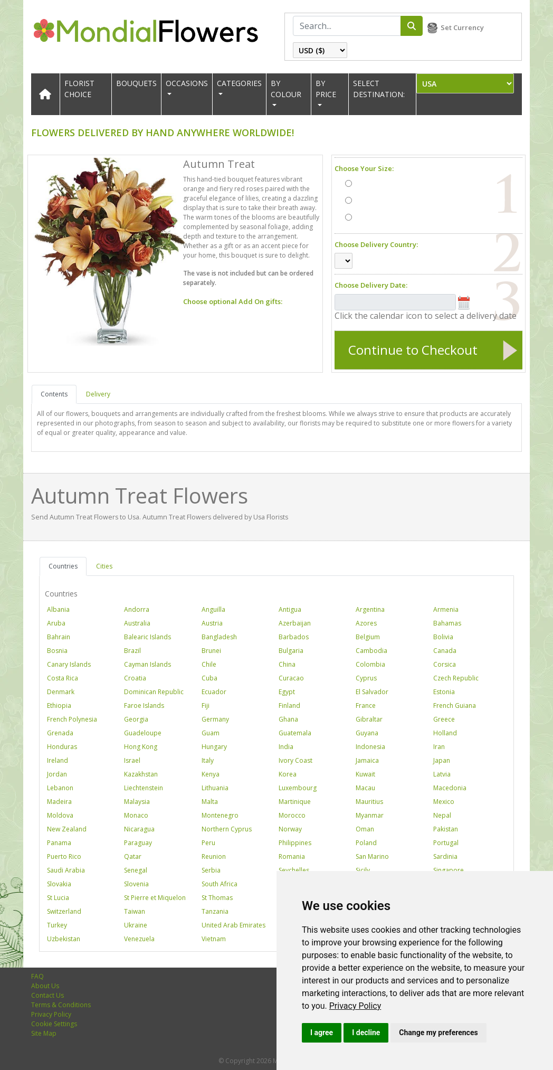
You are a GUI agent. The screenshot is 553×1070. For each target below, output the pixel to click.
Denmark (60, 691)
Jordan (57, 774)
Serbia (211, 870)
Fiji (205, 705)
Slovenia (136, 883)
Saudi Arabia (66, 870)
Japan (441, 760)
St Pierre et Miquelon (155, 897)
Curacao (291, 678)
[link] (355, 1006)
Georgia (136, 719)
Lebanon (60, 787)
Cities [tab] (104, 566)
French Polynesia (72, 719)
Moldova (60, 815)
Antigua (290, 609)
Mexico (443, 801)
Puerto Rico (64, 856)
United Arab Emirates (233, 925)
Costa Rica (62, 678)
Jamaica (367, 760)
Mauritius (369, 801)
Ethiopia (59, 705)
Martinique (295, 801)
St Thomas (217, 897)
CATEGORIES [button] (239, 83)
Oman (365, 829)
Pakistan (445, 829)
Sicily (363, 870)
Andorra (136, 609)
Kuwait (365, 774)
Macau (365, 787)
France (366, 705)
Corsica (444, 664)
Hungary (214, 746)
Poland (366, 842)
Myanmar (370, 815)
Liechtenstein (143, 787)
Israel (132, 760)
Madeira (59, 801)
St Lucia (58, 897)
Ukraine (135, 925)
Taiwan (134, 911)
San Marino (372, 856)
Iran (439, 746)
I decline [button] (366, 1032)
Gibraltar (369, 719)
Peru (208, 842)
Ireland (57, 760)
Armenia (446, 609)
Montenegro (220, 815)
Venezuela (139, 938)
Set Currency (462, 27)
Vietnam (214, 938)
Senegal (135, 870)
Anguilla (213, 609)
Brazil (132, 650)
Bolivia (443, 636)
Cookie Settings (54, 1023)
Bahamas (447, 623)
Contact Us (47, 995)
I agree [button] (321, 1032)
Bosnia (57, 650)
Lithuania (215, 787)
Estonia (444, 691)
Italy (208, 760)
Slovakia (59, 883)
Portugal (446, 842)
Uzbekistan (63, 938)
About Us (45, 985)
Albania (58, 609)
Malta (210, 801)
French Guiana (454, 705)
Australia (137, 623)
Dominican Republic (154, 691)
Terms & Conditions (61, 1004)
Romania (292, 856)
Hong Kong (140, 746)
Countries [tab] (63, 566)
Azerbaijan (295, 623)
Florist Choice (79, 88)
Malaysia (137, 801)
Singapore (448, 870)
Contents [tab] (54, 394)
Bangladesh (219, 636)
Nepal (442, 815)
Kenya (211, 774)
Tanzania (215, 911)
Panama (59, 842)
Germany (215, 719)
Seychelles (294, 870)
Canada (444, 650)
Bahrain (58, 636)
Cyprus (366, 678)
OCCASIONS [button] (187, 83)
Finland (289, 705)
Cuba (209, 678)
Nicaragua (139, 829)
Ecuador (214, 691)
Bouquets (136, 83)
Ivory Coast (295, 760)
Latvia (442, 774)
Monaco (136, 815)
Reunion (214, 856)
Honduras (62, 746)
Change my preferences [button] (438, 1032)
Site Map (43, 1033)
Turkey (57, 925)
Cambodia (371, 650)
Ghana (288, 719)
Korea (288, 774)
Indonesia (370, 746)
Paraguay (138, 842)
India (286, 746)
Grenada (60, 732)
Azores (366, 623)
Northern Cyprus (227, 829)
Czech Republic (456, 678)
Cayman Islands (147, 664)
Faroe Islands (144, 705)
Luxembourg (298, 787)
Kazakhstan (141, 774)
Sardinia (445, 856)
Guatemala (295, 732)
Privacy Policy (355, 1006)
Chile (209, 664)
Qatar (132, 856)
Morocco (292, 815)
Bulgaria (291, 650)
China (287, 664)
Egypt (287, 691)
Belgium (368, 636)
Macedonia (449, 787)
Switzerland (64, 911)
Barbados (294, 636)
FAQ (37, 976)
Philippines (295, 842)
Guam (211, 732)
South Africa (219, 883)
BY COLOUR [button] (286, 88)
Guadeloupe (142, 732)
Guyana (367, 732)
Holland (445, 732)
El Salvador (372, 691)
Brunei (211, 650)
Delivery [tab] (98, 394)
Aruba (56, 623)
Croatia (135, 678)
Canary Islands (69, 664)
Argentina (370, 609)
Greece (444, 719)
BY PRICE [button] (326, 88)
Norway (290, 829)
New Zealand (67, 829)
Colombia (370, 664)
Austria (212, 623)
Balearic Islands (147, 636)
